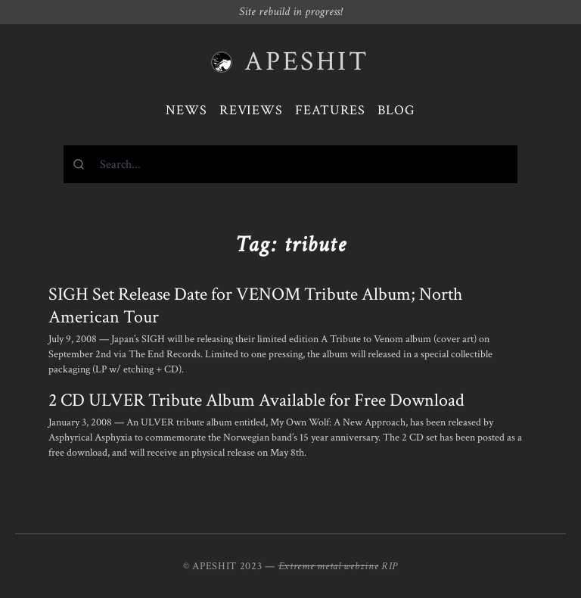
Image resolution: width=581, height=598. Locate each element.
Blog (396, 110)
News (186, 110)
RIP (389, 566)
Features (330, 110)
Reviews (251, 110)
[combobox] (290, 164)
